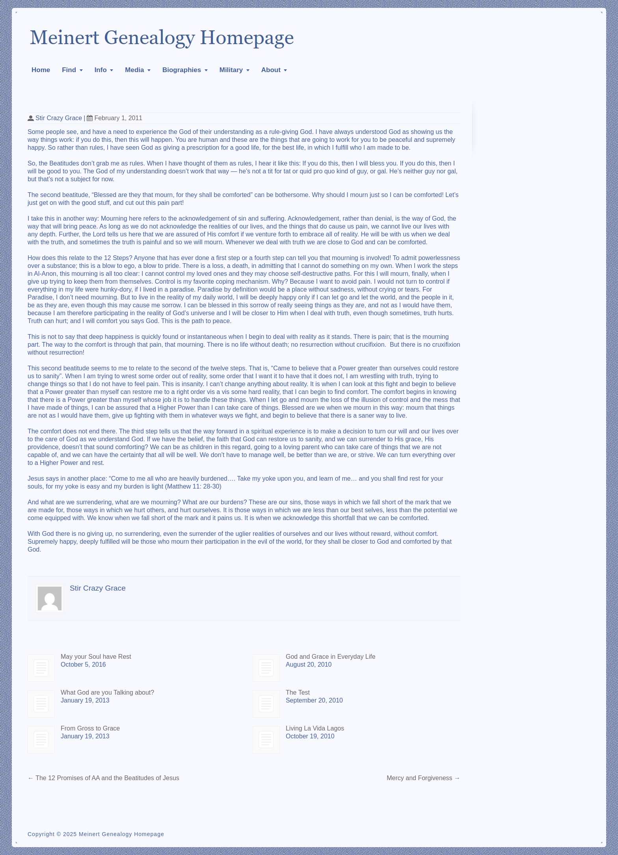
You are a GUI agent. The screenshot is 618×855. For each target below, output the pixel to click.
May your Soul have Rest (96, 656)
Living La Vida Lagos (315, 728)
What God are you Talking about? (107, 692)
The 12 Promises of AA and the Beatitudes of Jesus (103, 778)
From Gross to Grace (90, 728)
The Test (298, 692)
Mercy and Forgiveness (423, 778)
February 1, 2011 (114, 118)
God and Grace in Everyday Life (331, 656)
